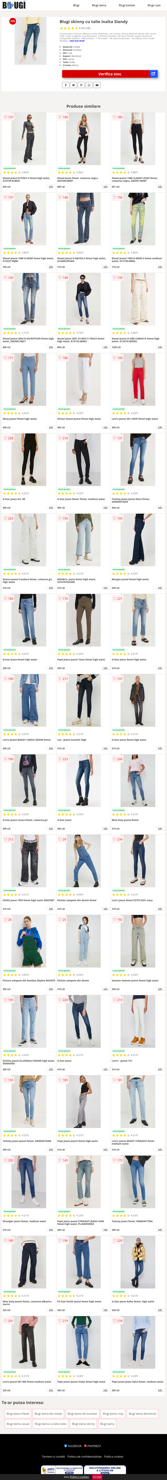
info (51, 186)
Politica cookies (113, 1456)
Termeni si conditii (53, 1456)
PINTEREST (92, 1446)
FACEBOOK (73, 1446)
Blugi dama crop (113, 1414)
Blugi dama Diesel (18, 1414)
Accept (97, 1477)
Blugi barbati (127, 5)
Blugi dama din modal (48, 1414)
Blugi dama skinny (83, 1424)
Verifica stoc (128, 74)
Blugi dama (99, 5)
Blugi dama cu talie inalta (50, 1424)
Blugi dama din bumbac (82, 1414)
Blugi (76, 5)
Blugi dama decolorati (142, 1414)
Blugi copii (154, 5)
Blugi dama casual (18, 1424)
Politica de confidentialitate (85, 1456)
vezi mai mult (77, 40)
